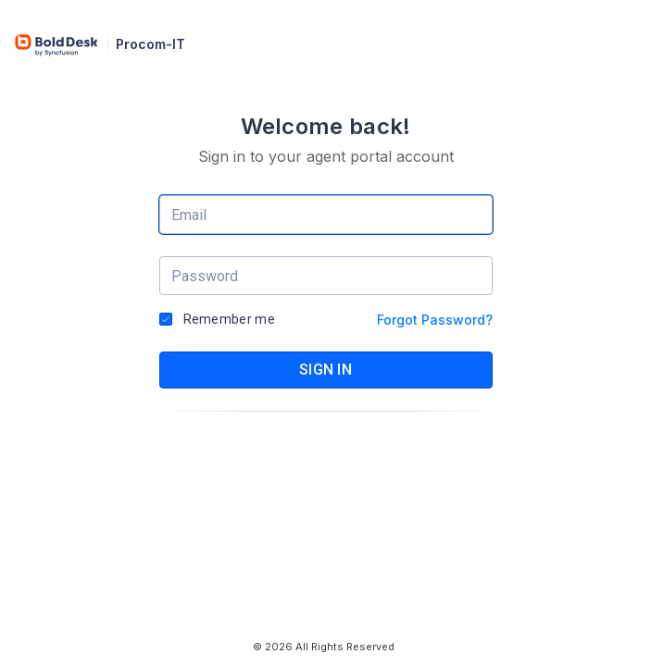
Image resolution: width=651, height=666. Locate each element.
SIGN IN (325, 369)
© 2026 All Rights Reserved (323, 646)
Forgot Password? (435, 319)
